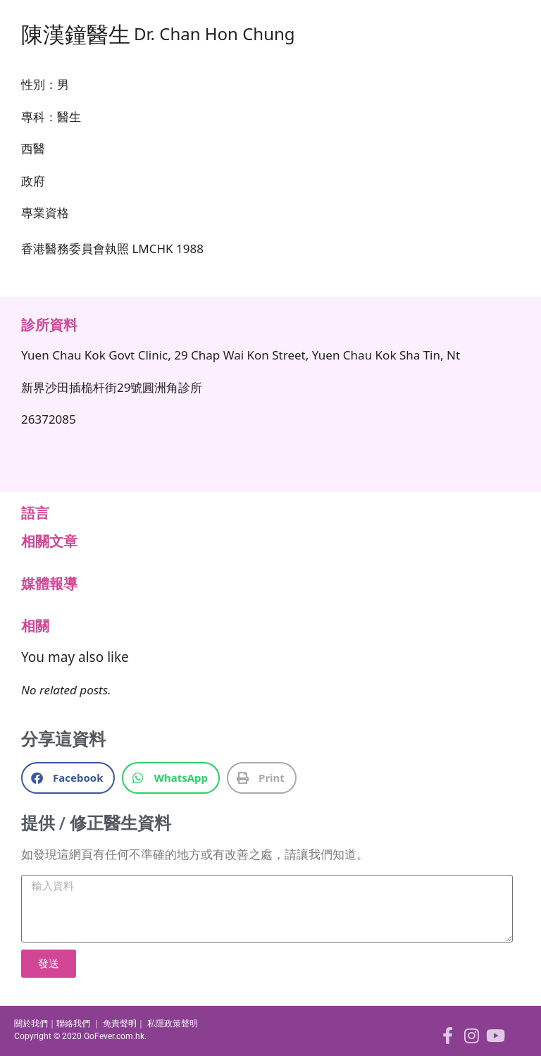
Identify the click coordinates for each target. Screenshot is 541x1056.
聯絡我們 (73, 1024)
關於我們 (31, 1024)
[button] (68, 778)
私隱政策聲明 (172, 1024)
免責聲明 (120, 1024)
